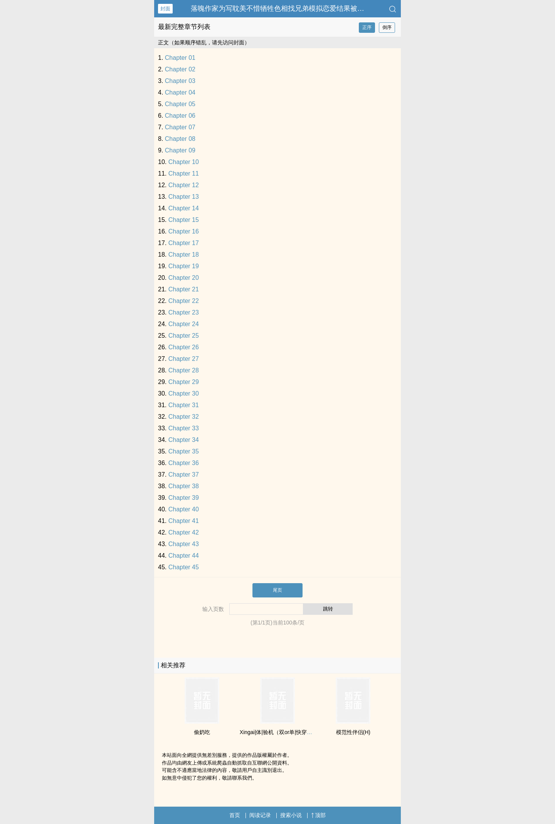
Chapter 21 (183, 289)
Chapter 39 (183, 497)
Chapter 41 (183, 521)
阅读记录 (260, 815)
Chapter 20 (183, 277)
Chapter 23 (183, 312)
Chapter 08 (180, 138)
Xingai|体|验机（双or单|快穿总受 (279, 732)
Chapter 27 (183, 358)
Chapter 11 (183, 173)
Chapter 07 (180, 127)
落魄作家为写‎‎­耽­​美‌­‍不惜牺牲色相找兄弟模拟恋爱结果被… (277, 8)
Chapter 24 (183, 324)
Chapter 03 (180, 81)
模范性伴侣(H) (353, 732)
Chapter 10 (183, 162)
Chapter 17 (183, 243)
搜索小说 (291, 815)
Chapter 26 (183, 347)
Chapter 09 (180, 150)
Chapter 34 (183, 440)
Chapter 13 (183, 196)
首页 (234, 815)
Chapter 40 (183, 509)
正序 (367, 27)
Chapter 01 (180, 57)
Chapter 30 (183, 393)
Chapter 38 (183, 486)
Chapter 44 (183, 555)
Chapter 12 (183, 185)
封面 (165, 9)
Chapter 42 (183, 532)
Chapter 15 (183, 220)
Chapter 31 (183, 405)
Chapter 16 (183, 231)
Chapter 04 (180, 92)
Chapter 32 (183, 416)
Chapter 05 (180, 104)
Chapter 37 (183, 474)
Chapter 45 (183, 567)
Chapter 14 (183, 208)
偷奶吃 (202, 732)
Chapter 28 (183, 370)
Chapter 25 (183, 335)
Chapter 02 (180, 69)
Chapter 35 (183, 451)
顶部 (318, 815)
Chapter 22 (183, 301)
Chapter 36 (183, 463)
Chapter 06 (180, 115)
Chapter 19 (183, 266)
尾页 (277, 590)
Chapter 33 (183, 428)
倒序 (387, 27)
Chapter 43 (183, 544)
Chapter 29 (183, 382)
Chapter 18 (183, 254)
